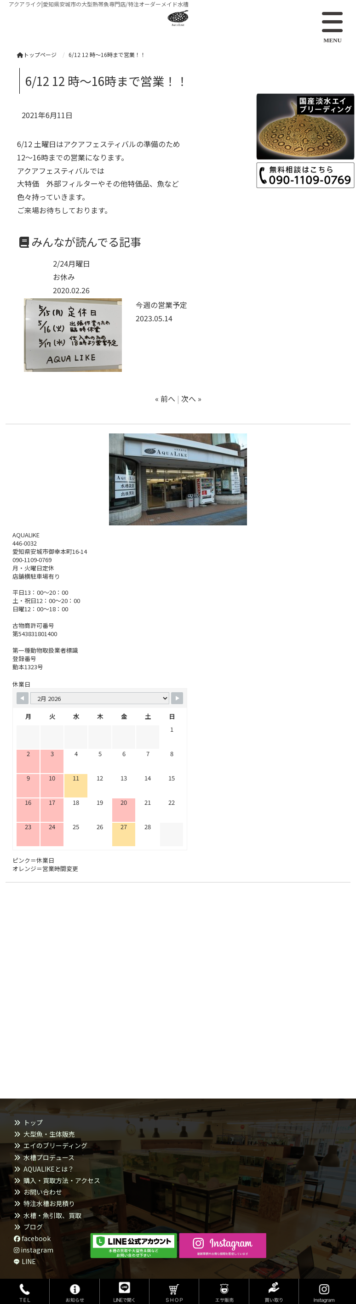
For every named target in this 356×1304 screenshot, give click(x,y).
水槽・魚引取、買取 (52, 1215)
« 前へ (165, 398)
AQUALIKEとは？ (48, 1168)
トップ (33, 1122)
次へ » (191, 398)
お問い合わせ (42, 1191)
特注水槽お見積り (49, 1203)
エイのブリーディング (55, 1145)
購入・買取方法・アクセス (61, 1180)
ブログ (33, 1226)
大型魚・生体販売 (49, 1134)
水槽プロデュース (49, 1157)
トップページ (37, 54)
